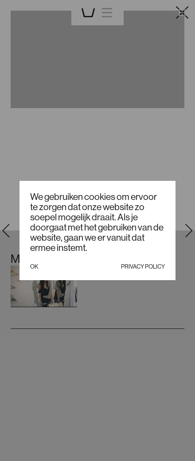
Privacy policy (143, 266)
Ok (34, 266)
